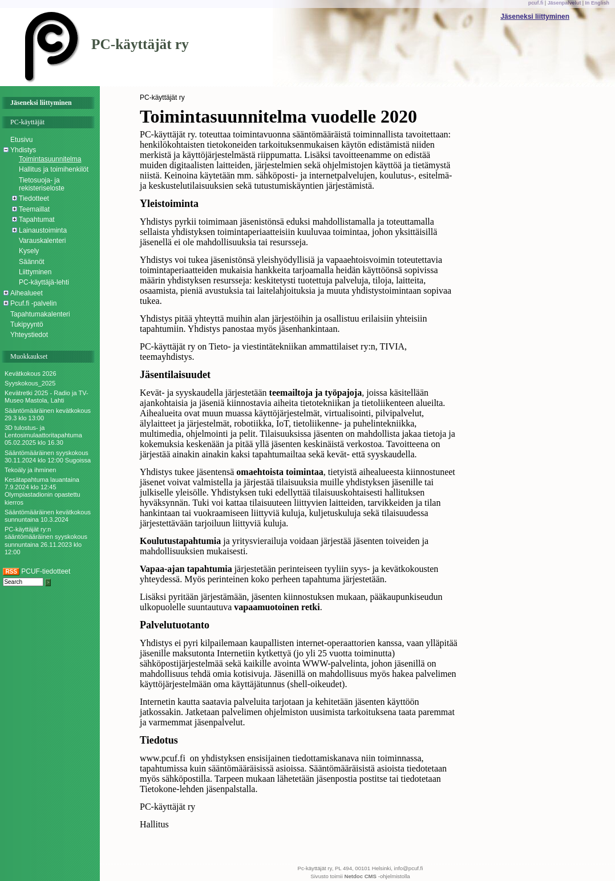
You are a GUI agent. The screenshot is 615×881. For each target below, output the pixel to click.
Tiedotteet (34, 198)
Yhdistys (23, 150)
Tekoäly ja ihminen (30, 469)
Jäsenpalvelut (564, 3)
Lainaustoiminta (43, 230)
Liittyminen (35, 272)
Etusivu (21, 140)
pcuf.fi (536, 3)
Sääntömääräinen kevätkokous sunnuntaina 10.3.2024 (48, 516)
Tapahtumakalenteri (40, 314)
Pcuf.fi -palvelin (33, 303)
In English (597, 3)
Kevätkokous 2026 (30, 373)
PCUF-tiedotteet (36, 571)
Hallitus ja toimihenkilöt (53, 169)
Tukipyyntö (26, 324)
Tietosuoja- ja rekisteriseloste (41, 184)
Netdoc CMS (361, 876)
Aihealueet (26, 293)
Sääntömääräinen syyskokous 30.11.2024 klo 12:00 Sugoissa (48, 456)
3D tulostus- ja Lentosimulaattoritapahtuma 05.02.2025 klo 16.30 (43, 435)
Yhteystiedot (29, 335)
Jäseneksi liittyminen (534, 17)
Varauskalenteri (42, 241)
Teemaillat (34, 209)
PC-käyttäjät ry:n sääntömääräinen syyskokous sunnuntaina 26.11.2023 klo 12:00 (46, 540)
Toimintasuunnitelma (50, 159)
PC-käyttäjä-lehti (44, 282)
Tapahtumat (37, 220)
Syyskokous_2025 (30, 383)
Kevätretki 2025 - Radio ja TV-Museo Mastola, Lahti (46, 396)
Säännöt (31, 262)
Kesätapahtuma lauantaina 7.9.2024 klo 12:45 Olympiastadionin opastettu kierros (42, 491)
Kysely (29, 251)
